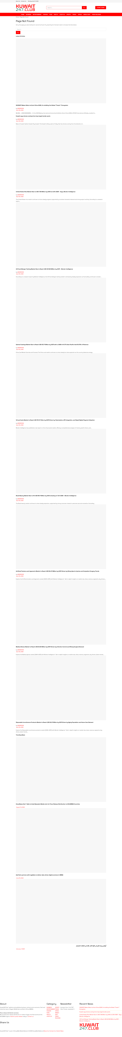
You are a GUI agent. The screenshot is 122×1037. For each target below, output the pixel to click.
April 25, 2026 (19, 196)
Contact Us (23, 1)
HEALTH (56, 14)
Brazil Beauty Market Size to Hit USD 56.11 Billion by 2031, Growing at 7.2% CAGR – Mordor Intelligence (46, 496)
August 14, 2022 (20, 807)
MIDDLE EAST (86, 14)
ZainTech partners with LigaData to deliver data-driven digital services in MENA (39, 875)
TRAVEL (74, 14)
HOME (22, 14)
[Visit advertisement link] (61, 973)
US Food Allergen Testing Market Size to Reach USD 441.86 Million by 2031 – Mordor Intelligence (44, 269)
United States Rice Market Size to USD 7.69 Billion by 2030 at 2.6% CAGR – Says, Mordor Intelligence (45, 192)
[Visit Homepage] (25, 7)
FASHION (45, 14)
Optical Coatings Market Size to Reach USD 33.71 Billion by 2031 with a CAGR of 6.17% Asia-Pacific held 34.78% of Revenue (52, 344)
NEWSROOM (21, 108)
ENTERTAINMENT (37, 14)
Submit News (60, 1031)
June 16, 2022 (19, 878)
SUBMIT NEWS (101, 7)
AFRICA (80, 14)
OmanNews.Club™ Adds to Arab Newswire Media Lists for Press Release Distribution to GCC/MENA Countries (48, 804)
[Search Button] (84, 7)
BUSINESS (28, 14)
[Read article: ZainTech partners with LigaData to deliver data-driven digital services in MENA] (61, 840)
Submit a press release (16, 1016)
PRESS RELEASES (96, 14)
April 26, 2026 (19, 110)
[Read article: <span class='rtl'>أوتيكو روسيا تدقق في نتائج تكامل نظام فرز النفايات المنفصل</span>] (61, 911)
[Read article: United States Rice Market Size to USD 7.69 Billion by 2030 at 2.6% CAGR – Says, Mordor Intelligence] (61, 157)
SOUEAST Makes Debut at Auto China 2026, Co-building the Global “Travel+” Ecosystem (42, 105)
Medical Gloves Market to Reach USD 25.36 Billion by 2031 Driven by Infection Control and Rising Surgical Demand (50, 647)
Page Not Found (24, 17)
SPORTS (69, 14)
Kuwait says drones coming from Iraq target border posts (33, 116)
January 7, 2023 (20, 949)
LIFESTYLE (62, 14)
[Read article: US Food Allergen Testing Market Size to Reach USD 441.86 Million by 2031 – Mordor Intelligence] (61, 234)
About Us (18, 1)
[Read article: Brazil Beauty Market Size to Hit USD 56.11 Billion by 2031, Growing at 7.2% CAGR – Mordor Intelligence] (61, 461)
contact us (30, 1016)
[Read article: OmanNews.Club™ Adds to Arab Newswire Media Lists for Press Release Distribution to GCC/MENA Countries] (61, 769)
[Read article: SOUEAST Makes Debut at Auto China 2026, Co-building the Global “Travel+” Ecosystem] (61, 70)
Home (17, 17)
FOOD (50, 14)
